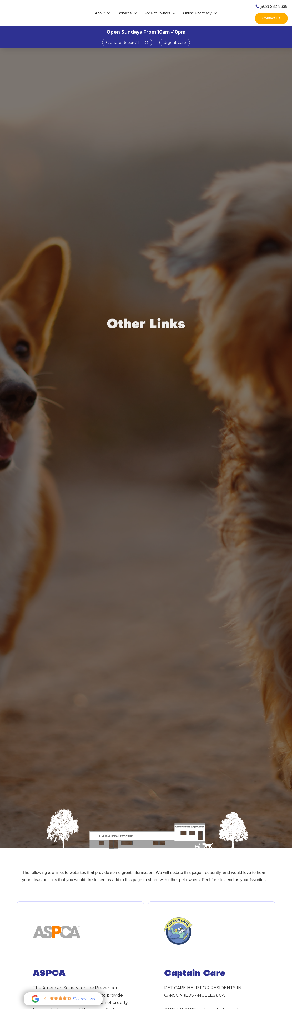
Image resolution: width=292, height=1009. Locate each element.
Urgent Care (174, 42)
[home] (31, 13)
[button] (102, 13)
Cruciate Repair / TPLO (127, 42)
